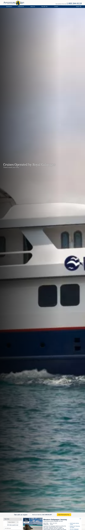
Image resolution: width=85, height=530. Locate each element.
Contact (56, 6)
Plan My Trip (44, 6)
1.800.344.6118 (74, 3)
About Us (32, 6)
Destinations (9, 6)
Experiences (21, 6)
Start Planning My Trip (63, 514)
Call (47, 514)
